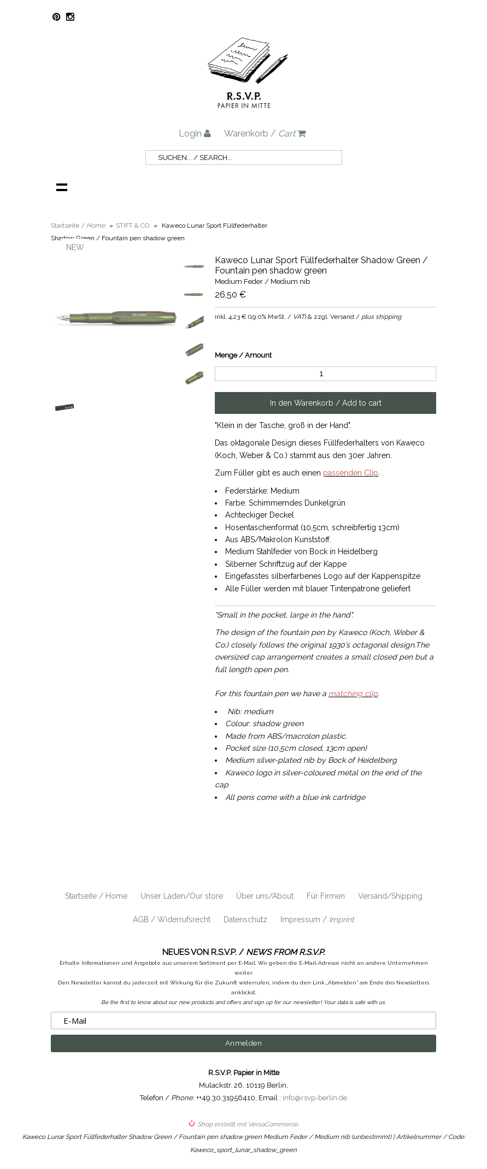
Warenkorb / (265, 133)
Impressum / (317, 919)
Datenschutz (245, 919)
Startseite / (78, 225)
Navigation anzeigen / (62, 187)
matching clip (353, 693)
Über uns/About (265, 896)
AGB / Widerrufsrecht (171, 919)
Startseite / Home (96, 896)
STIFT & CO (132, 225)
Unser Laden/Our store (181, 896)
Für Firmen (326, 896)
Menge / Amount (243, 355)
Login (195, 133)
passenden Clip (350, 472)
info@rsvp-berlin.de (315, 1098)
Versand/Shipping (390, 896)
